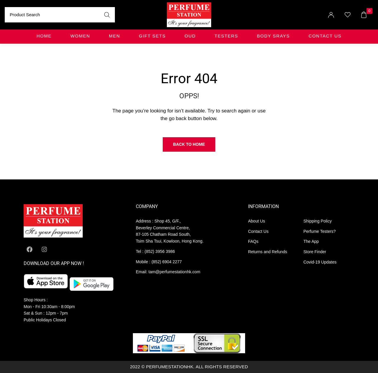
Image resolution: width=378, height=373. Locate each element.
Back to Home (189, 144)
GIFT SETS (152, 36)
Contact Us (325, 36)
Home (44, 36)
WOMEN (80, 36)
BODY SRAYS (273, 36)
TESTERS (226, 36)
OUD (190, 36)
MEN (114, 36)
